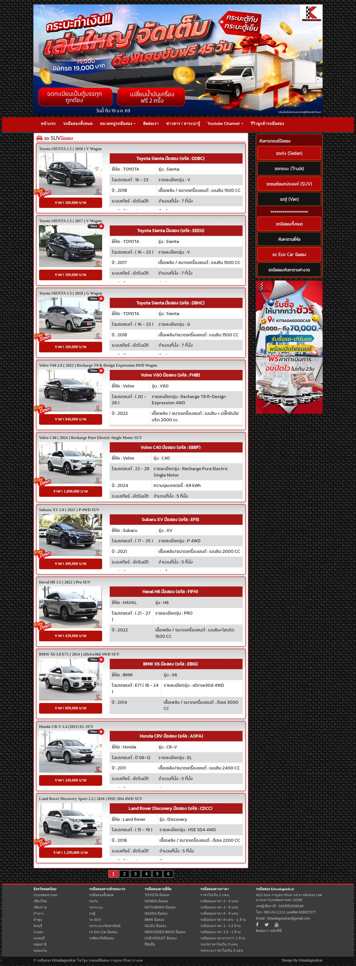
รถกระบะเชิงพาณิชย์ (104, 926)
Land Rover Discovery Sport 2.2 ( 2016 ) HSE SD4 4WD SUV (90, 799)
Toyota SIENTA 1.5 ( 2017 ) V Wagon (70, 221)
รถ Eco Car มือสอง (103, 932)
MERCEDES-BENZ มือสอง (165, 932)
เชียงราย (40, 907)
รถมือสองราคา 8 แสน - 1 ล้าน (223, 920)
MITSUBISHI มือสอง (160, 907)
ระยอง (38, 932)
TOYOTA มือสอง (157, 895)
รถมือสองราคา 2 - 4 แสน (219, 901)
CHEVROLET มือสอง (161, 938)
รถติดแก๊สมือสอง (101, 938)
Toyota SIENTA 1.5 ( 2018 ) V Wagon (70, 149)
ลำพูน (37, 920)
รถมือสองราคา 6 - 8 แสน (219, 913)
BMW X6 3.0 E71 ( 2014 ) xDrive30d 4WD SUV (79, 654)
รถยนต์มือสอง (99, 960)
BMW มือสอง (154, 920)
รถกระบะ (96, 907)
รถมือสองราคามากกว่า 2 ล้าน (222, 938)
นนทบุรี (39, 938)
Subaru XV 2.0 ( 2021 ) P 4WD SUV (69, 510)
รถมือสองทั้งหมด (77, 123)
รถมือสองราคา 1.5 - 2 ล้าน (220, 932)
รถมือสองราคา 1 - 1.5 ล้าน (220, 926)
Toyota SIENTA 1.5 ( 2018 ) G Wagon (70, 293)
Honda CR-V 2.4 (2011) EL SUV (66, 726)
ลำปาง (38, 913)
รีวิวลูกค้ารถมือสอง (267, 123)
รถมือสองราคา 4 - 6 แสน (219, 907)
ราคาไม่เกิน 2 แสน (214, 895)
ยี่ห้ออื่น (150, 944)
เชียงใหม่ (40, 901)
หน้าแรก (48, 123)
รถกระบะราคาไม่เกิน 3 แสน (221, 950)
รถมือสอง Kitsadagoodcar (275, 889)
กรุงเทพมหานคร (45, 895)
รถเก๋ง (93, 901)
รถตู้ (92, 913)
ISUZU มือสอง (155, 926)
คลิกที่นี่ (276, 931)
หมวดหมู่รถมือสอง (118, 123)
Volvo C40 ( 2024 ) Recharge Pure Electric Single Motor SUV (90, 438)
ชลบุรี (37, 926)
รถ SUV (95, 920)
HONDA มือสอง (156, 901)
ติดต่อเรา (151, 123)
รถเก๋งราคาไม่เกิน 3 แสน (219, 944)
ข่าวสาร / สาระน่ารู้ (183, 123)
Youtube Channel (225, 123)
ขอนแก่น (40, 950)
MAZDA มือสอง (156, 913)
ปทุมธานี (40, 944)
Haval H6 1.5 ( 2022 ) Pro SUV (65, 582)
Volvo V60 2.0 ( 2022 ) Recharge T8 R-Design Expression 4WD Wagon (98, 365)
